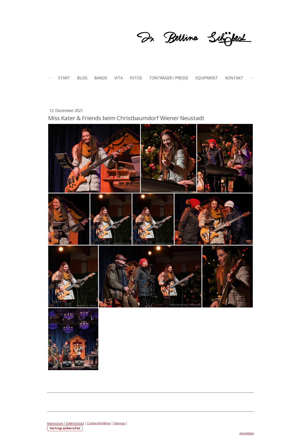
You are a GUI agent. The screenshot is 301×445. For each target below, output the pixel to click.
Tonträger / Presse (168, 78)
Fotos (136, 78)
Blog (82, 78)
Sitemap (119, 423)
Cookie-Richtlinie (99, 423)
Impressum (55, 423)
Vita (118, 78)
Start (64, 78)
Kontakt (234, 78)
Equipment (206, 78)
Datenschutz (75, 423)
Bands (100, 78)
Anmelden (246, 433)
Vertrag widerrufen (65, 428)
